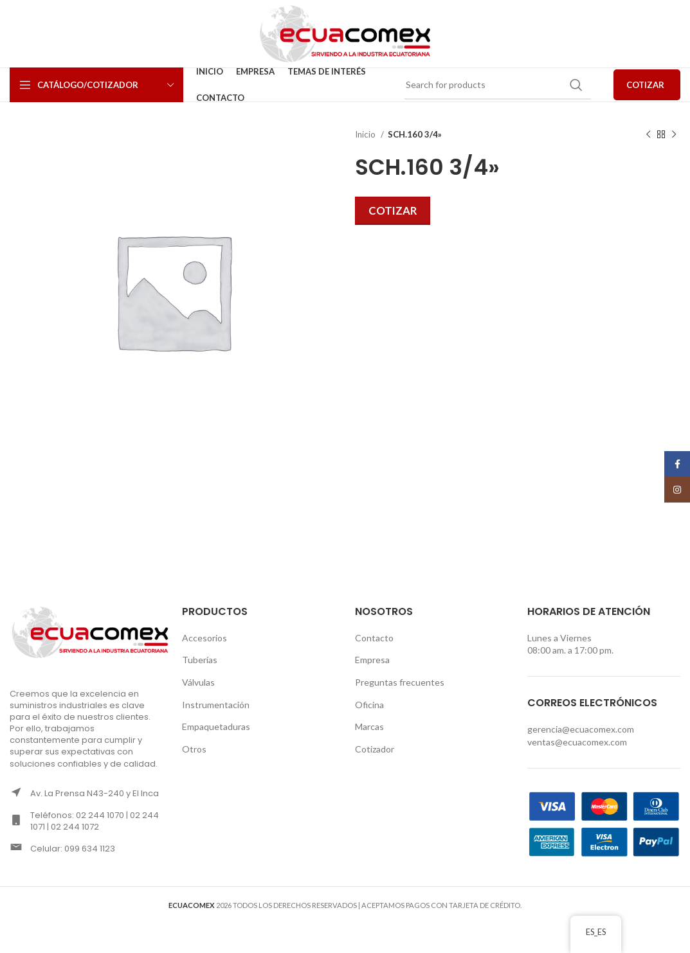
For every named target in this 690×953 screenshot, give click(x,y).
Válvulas (198, 682)
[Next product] (673, 135)
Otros (194, 749)
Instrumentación (216, 704)
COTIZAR (645, 85)
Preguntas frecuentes (399, 682)
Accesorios (204, 637)
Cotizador (374, 749)
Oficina (369, 704)
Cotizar (392, 210)
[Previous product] (648, 135)
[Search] (497, 85)
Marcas (369, 726)
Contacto (374, 637)
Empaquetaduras (216, 726)
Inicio (366, 134)
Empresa (372, 659)
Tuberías (199, 659)
